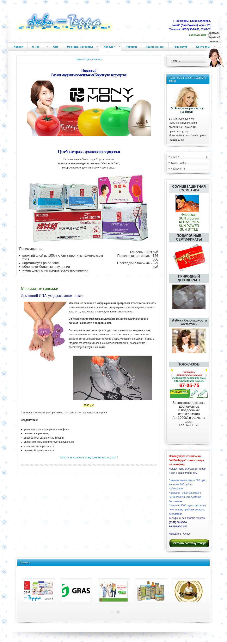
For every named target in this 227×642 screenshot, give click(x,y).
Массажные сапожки (39, 288)
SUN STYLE (189, 229)
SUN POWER (189, 226)
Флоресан (189, 212)
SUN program (189, 218)
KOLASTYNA (189, 222)
